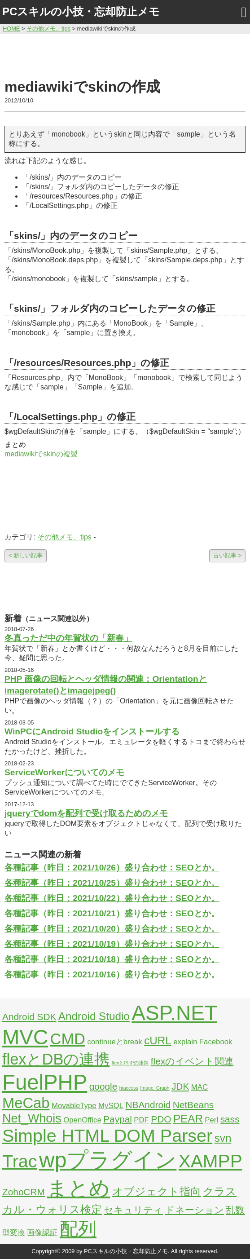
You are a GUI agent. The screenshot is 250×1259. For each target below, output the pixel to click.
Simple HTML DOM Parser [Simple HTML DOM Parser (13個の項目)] (107, 1135)
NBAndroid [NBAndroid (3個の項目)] (148, 1105)
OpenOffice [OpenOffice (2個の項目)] (82, 1120)
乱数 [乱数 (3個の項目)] (235, 1210)
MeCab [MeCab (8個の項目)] (25, 1103)
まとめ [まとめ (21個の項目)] (78, 1188)
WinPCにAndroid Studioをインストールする (92, 731)
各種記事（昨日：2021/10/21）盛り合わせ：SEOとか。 (111, 913)
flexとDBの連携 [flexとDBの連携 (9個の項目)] (56, 1059)
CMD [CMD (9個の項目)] (67, 1038)
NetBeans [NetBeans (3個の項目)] (193, 1105)
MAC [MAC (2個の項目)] (199, 1087)
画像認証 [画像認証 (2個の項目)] (42, 1232)
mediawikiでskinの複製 (41, 454)
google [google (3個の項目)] (103, 1086)
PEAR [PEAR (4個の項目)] (188, 1119)
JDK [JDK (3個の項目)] (180, 1086)
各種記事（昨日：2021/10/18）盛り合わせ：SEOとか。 (111, 959)
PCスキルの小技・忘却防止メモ (81, 11)
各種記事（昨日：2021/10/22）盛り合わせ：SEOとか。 (111, 898)
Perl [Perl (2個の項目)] (211, 1120)
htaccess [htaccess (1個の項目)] (128, 1088)
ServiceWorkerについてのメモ (64, 772)
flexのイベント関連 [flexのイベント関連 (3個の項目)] (192, 1061)
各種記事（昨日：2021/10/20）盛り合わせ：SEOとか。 (111, 928)
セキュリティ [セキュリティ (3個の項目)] (133, 1210)
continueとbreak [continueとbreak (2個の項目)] (114, 1042)
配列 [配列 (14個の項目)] (78, 1229)
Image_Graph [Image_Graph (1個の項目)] (154, 1088)
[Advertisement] (125, 54)
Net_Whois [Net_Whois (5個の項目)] (31, 1118)
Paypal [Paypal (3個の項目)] (117, 1119)
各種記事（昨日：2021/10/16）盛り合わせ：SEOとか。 (111, 974)
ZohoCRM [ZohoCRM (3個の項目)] (23, 1192)
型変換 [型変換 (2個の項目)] (13, 1232)
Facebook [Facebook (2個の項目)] (215, 1042)
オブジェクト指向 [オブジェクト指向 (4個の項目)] (156, 1191)
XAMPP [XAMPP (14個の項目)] (210, 1161)
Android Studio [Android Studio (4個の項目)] (94, 1016)
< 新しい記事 (26, 555)
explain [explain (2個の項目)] (185, 1042)
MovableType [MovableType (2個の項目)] (74, 1105)
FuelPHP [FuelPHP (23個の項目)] (44, 1082)
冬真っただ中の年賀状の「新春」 (68, 638)
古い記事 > (227, 555)
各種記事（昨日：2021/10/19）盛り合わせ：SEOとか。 (111, 944)
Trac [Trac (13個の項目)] (19, 1161)
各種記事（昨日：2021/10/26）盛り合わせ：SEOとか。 (111, 867)
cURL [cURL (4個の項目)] (157, 1040)
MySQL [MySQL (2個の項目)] (110, 1105)
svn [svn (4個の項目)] (223, 1138)
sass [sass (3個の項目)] (230, 1119)
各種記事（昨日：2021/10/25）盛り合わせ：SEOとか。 (111, 883)
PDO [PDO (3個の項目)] (161, 1119)
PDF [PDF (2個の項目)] (141, 1120)
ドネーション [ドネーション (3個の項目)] (194, 1210)
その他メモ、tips (64, 537)
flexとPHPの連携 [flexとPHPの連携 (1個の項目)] (130, 1062)
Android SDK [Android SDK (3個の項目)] (29, 1017)
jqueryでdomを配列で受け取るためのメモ (86, 813)
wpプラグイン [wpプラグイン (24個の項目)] (107, 1160)
